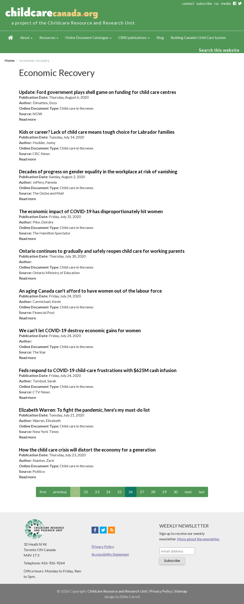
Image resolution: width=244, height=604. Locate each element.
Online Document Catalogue (88, 37)
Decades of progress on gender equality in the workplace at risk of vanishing (98, 171)
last (201, 492)
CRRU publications (134, 37)
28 (153, 492)
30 (176, 492)
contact (188, 3)
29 (164, 492)
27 (142, 492)
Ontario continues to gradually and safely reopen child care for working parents (101, 251)
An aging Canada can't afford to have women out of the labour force (90, 291)
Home (11, 38)
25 (119, 492)
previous (60, 492)
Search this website (219, 50)
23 (97, 492)
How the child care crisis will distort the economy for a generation (87, 449)
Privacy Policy (103, 546)
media (226, 3)
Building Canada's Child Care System (198, 37)
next (188, 492)
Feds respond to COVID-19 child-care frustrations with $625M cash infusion (97, 370)
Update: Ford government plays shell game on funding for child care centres (97, 92)
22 (86, 492)
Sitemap (180, 591)
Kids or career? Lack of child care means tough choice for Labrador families (96, 132)
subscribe (204, 3)
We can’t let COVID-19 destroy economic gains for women (80, 330)
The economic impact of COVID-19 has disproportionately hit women (91, 211)
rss (216, 3)
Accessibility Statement (110, 554)
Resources (48, 37)
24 (108, 492)
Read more (27, 119)
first (43, 492)
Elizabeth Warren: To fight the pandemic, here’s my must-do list (84, 410)
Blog (160, 37)
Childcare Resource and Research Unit (117, 591)
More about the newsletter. (198, 539)
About (26, 37)
